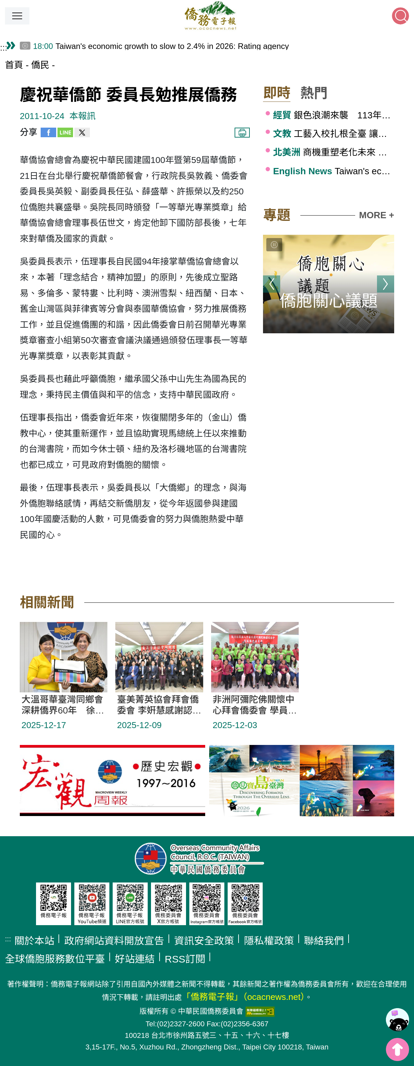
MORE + (376, 215)
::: (3, 48)
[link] (397, 1019)
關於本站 (34, 940)
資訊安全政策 (204, 940)
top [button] (397, 1049)
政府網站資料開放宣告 (114, 940)
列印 (242, 133)
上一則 (271, 284)
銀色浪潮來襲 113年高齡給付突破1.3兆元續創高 (333, 115)
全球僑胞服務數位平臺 (55, 959)
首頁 (14, 65)
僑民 (40, 65)
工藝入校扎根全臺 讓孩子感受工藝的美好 (333, 134)
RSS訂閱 (185, 959)
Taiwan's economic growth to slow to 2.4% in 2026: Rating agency (333, 171)
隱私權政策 (269, 940)
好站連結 (135, 959)
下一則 (385, 284)
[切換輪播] (274, 244)
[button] (17, 15)
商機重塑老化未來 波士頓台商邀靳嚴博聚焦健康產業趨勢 (333, 152)
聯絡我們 (324, 940)
